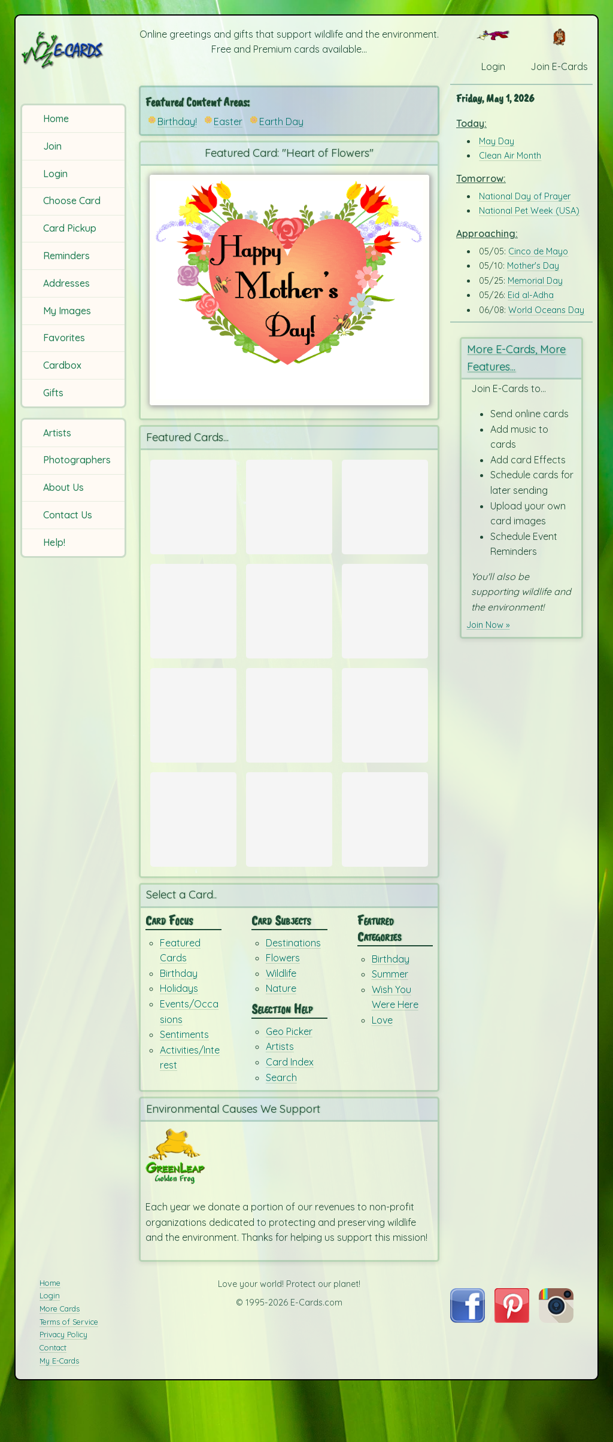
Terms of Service (69, 1368)
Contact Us (67, 515)
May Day (496, 141)
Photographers (77, 460)
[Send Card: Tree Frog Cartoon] (289, 737)
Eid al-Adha (531, 295)
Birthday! (177, 121)
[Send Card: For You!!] (193, 852)
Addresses (66, 283)
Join (52, 146)
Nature (281, 1035)
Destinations (293, 989)
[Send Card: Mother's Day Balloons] (384, 506)
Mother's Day (533, 265)
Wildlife (281, 1020)
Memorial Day (535, 280)
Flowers (283, 1004)
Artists (57, 433)
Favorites (64, 338)
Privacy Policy (63, 1381)
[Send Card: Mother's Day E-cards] (193, 506)
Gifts (53, 393)
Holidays (179, 1035)
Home (56, 119)
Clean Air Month (510, 155)
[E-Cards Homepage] (74, 50)
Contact (53, 1395)
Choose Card (72, 201)
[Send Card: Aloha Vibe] (384, 622)
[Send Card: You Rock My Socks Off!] (289, 852)
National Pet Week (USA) (529, 210)
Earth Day (281, 121)
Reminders (66, 256)
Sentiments (184, 1081)
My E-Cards (59, 1407)
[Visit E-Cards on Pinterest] (511, 1366)
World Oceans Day (546, 310)
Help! (54, 542)
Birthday (179, 1020)
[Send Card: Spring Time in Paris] (289, 622)
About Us (63, 487)
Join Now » (490, 624)
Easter (228, 121)
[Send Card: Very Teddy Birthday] (384, 737)
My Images (67, 311)
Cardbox (62, 365)
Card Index (290, 1109)
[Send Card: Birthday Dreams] (384, 852)
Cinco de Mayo (538, 251)
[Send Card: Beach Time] (193, 737)
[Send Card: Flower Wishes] (193, 622)
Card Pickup (69, 228)
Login (55, 174)
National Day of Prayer (524, 196)
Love (382, 1067)
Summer (390, 1021)
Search (281, 1124)
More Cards (60, 1355)
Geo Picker (289, 1078)
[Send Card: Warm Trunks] (289, 506)
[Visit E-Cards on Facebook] (467, 1366)
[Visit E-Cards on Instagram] (556, 1366)
